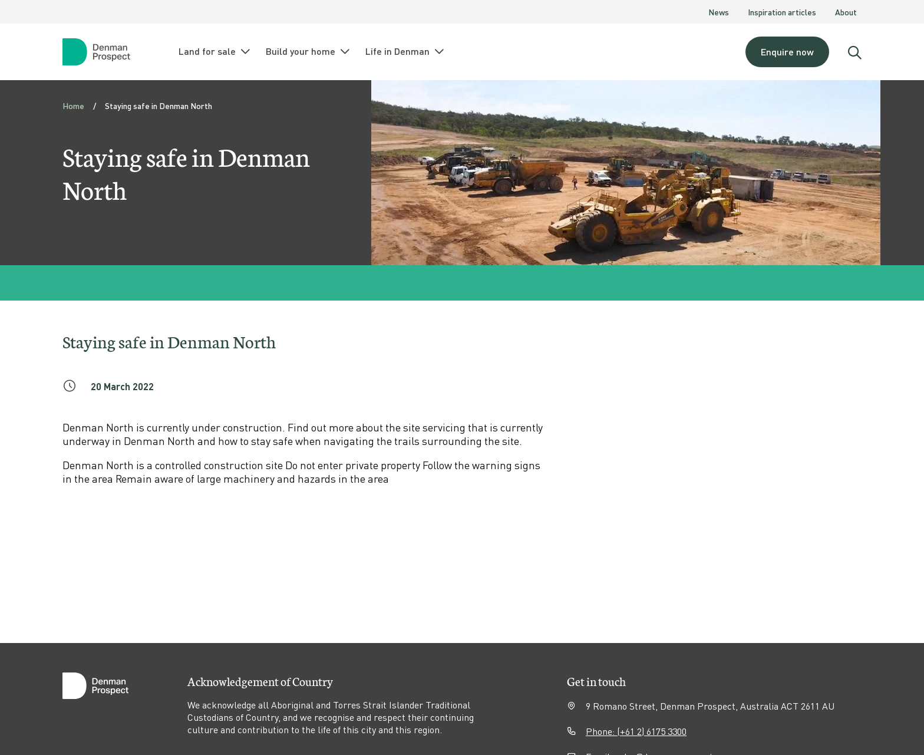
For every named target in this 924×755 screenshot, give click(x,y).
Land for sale (215, 51)
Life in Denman (405, 51)
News (718, 11)
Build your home (308, 51)
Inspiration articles (782, 11)
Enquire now (787, 51)
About (846, 11)
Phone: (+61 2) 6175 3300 (636, 731)
